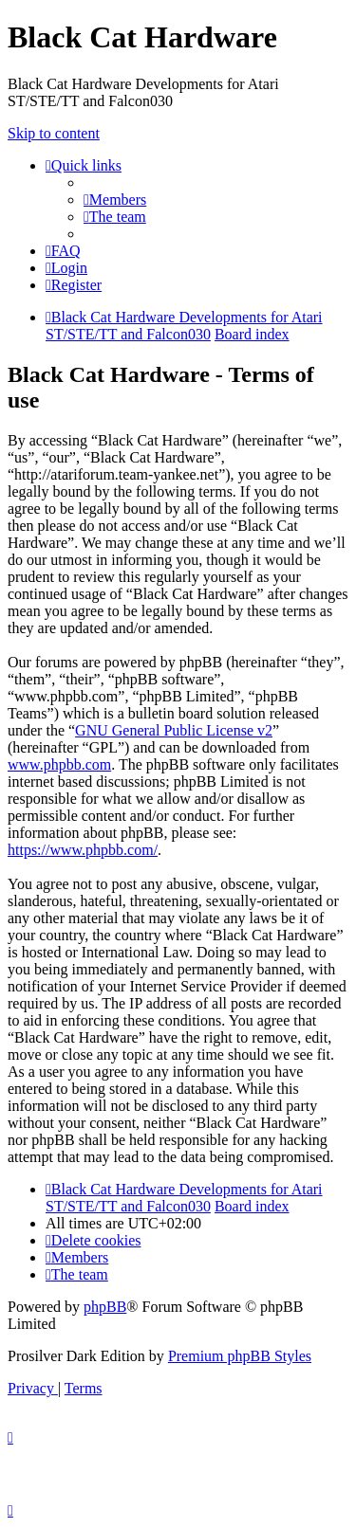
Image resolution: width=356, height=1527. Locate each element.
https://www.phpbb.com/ (83, 850)
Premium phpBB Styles (239, 1356)
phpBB (105, 1307)
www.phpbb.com (59, 764)
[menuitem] (115, 199)
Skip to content (54, 133)
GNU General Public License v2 (173, 730)
